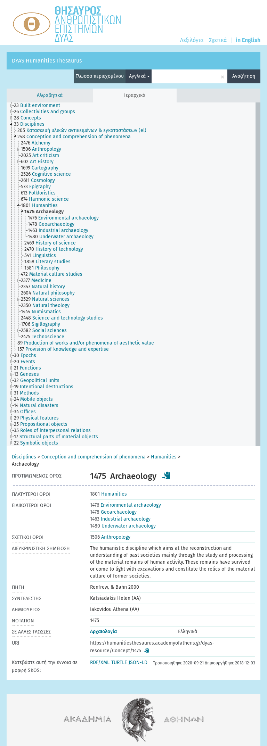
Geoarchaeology (113, 512)
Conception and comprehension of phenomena (93, 457)
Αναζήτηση (243, 76)
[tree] (133, 274)
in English (248, 40)
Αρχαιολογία (103, 632)
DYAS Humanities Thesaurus (47, 60)
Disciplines (24, 457)
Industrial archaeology (120, 519)
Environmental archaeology (125, 505)
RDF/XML (100, 662)
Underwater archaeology (123, 526)
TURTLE (119, 662)
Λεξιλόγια (191, 40)
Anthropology (110, 537)
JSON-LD (138, 662)
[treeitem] (40, 105)
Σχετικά (218, 40)
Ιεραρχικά (134, 95)
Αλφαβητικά (50, 95)
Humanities (164, 457)
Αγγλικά (139, 76)
